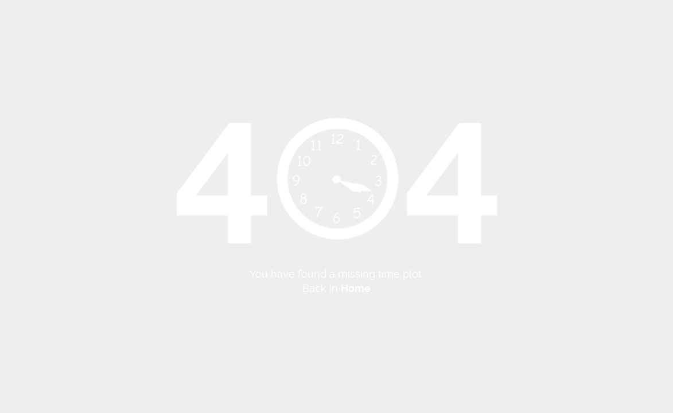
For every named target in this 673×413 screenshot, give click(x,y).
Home (356, 288)
